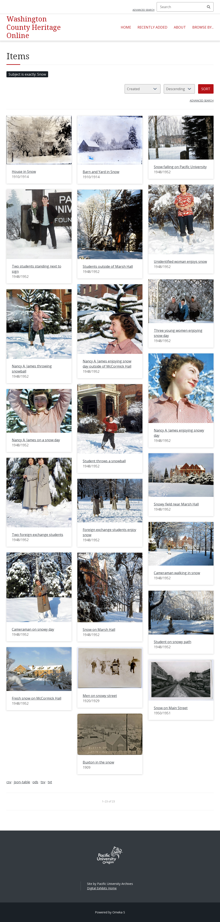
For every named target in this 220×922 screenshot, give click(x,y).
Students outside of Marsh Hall (108, 266)
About (180, 27)
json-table (22, 782)
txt (50, 782)
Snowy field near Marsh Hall (176, 504)
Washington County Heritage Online (33, 27)
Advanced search (143, 9)
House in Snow (24, 171)
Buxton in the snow (98, 762)
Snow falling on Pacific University (180, 166)
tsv (43, 782)
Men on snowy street (100, 695)
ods (35, 782)
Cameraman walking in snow (177, 573)
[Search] (185, 7)
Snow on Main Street (171, 708)
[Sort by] (142, 89)
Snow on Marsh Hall (99, 629)
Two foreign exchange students (37, 534)
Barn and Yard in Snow (101, 171)
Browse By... (203, 27)
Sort (205, 89)
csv (8, 782)
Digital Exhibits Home (102, 888)
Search (209, 7)
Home (126, 27)
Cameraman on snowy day (33, 629)
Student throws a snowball (104, 461)
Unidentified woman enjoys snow (180, 261)
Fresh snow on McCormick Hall (36, 698)
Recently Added (152, 27)
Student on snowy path (172, 641)
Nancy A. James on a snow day (36, 440)
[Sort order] (179, 89)
